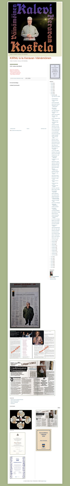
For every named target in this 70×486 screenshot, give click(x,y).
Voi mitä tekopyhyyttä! (55, 130)
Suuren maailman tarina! (56, 118)
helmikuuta (54, 253)
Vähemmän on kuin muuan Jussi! (55, 106)
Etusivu (28, 128)
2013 (52, 264)
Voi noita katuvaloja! (55, 132)
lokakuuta (53, 241)
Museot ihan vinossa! (55, 140)
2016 (52, 259)
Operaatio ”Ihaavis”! (55, 139)
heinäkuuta (54, 245)
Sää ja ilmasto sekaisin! (56, 104)
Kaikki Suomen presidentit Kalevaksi (17, 399)
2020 (52, 92)
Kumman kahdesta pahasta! (55, 217)
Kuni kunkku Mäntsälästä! (54, 209)
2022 (52, 89)
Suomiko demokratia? (55, 215)
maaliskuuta (54, 251)
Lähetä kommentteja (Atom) (16, 130)
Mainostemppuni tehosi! (56, 142)
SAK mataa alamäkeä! (55, 110)
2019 (52, 93)
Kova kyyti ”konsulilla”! (55, 223)
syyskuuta (53, 242)
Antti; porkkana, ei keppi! (56, 212)
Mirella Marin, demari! (55, 161)
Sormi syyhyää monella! (56, 233)
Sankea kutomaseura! (55, 196)
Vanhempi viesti (43, 128)
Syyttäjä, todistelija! (55, 135)
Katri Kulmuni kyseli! (55, 175)
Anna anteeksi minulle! (55, 127)
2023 (52, 87)
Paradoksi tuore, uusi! (55, 155)
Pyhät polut (13, 403)
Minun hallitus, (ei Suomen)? (55, 149)
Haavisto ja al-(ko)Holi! (55, 230)
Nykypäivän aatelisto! (55, 171)
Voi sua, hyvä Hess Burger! (55, 184)
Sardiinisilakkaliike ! (55, 98)
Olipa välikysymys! (55, 145)
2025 (52, 84)
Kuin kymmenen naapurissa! (54, 157)
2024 (52, 86)
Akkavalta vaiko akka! (55, 164)
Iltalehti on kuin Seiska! (56, 220)
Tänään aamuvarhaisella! (55, 120)
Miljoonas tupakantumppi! (55, 169)
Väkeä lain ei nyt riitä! (55, 126)
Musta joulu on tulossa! (56, 143)
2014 (52, 262)
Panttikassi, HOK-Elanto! (56, 152)
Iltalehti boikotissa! (55, 213)
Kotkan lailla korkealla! (55, 222)
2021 (52, 90)
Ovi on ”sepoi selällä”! (55, 150)
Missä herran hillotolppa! (56, 202)
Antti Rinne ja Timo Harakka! (55, 186)
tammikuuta (54, 254)
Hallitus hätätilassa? (55, 193)
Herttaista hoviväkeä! (55, 124)
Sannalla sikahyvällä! (55, 102)
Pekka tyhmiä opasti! (55, 167)
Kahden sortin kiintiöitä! (56, 114)
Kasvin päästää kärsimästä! (54, 191)
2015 (52, 261)
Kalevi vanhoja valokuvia (15, 400)
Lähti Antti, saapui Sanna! (55, 116)
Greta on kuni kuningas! (56, 153)
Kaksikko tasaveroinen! (56, 146)
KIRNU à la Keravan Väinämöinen (30, 58)
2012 (52, 265)
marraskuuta (54, 239)
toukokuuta (54, 248)
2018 (52, 256)
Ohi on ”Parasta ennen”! (56, 129)
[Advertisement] (28, 119)
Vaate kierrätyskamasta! (56, 227)
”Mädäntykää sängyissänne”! (55, 205)
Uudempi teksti (12, 128)
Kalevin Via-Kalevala (14, 402)
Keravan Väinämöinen (55, 276)
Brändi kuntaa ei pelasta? (54, 225)
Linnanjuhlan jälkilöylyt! (56, 210)
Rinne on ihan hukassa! (56, 236)
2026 (52, 83)
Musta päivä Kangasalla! (56, 133)
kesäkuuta (54, 247)
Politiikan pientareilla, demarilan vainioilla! (55, 198)
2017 (52, 258)
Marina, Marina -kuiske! (56, 189)
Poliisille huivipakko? (55, 206)
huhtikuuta (54, 250)
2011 (52, 267)
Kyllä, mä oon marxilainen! (54, 108)
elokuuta (53, 244)
